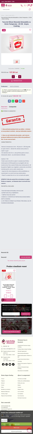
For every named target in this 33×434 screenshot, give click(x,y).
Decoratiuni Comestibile (23, 370)
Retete (19, 385)
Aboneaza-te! (25, 314)
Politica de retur (21, 383)
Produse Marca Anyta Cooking (24, 349)
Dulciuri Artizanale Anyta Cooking (23, 367)
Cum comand (21, 391)
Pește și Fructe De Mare (6, 395)
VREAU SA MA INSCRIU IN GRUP (11, 331)
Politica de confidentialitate (24, 381)
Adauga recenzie (25, 257)
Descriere (4, 107)
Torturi (2, 378)
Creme (2, 385)
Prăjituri (3, 381)
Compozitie (12, 107)
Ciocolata (20, 361)
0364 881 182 (17, 96)
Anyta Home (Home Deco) (23, 359)
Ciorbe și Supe (4, 393)
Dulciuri (3, 383)
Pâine (2, 387)
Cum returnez (21, 395)
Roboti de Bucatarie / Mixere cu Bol (25, 356)
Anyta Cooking (14, 86)
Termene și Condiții (22, 378)
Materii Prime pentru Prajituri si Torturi (25, 364)
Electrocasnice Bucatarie (23, 353)
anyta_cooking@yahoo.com (8, 348)
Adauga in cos (16, 81)
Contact (19, 387)
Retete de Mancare (5, 391)
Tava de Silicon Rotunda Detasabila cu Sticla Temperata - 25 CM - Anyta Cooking (8, 286)
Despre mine (20, 389)
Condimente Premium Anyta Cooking (24, 346)
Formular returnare (22, 398)
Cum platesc (20, 393)
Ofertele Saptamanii (22, 351)
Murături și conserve (5, 389)
